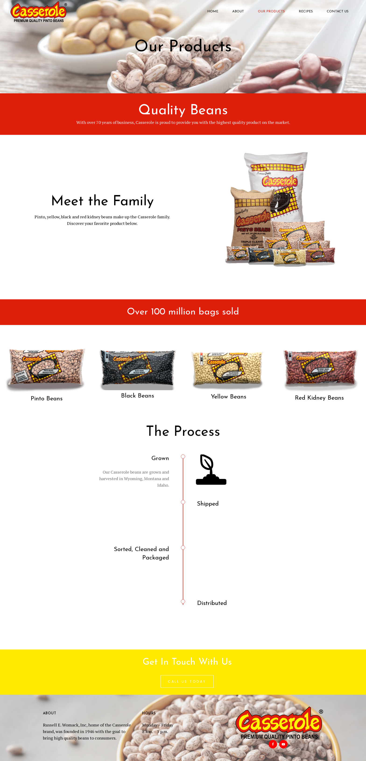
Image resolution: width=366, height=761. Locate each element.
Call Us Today (187, 681)
